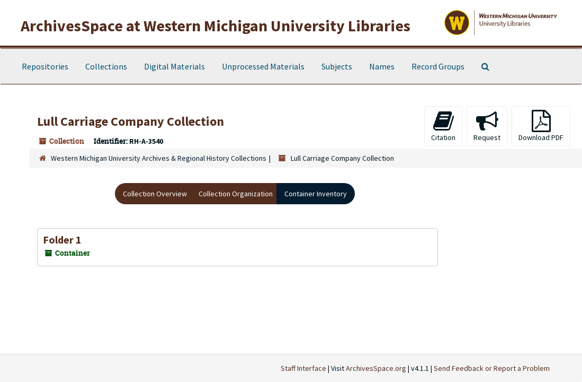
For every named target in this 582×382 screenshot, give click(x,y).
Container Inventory (315, 193)
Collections (106, 66)
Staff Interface (303, 368)
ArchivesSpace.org (376, 368)
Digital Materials (174, 66)
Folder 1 (62, 239)
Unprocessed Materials (263, 66)
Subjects (336, 66)
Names (382, 66)
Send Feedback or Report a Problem (492, 368)
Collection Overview (155, 193)
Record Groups (437, 66)
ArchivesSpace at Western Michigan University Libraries (215, 25)
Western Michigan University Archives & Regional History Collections (158, 158)
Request (486, 126)
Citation (443, 126)
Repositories (45, 66)
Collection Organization (236, 193)
